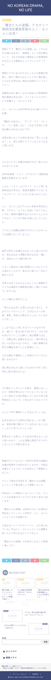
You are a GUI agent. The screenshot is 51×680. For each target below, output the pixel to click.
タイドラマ (11, 651)
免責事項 (35, 674)
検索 (4, 638)
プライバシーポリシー (20, 674)
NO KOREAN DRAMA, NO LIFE (25, 7)
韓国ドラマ (11, 657)
